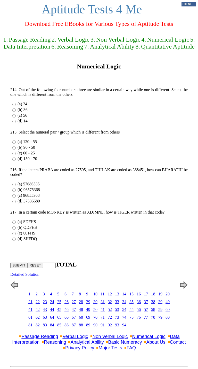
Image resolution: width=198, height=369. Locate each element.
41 (30, 309)
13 (117, 294)
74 (124, 317)
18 (153, 294)
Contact (178, 342)
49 (88, 309)
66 (66, 317)
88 (81, 325)
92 (110, 325)
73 (117, 317)
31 (103, 302)
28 (81, 302)
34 (124, 302)
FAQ (131, 347)
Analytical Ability (87, 342)
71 (103, 317)
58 (153, 309)
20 (168, 294)
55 (131, 309)
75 (131, 317)
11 (102, 294)
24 (52, 302)
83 (45, 325)
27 (74, 302)
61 (30, 317)
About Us (156, 342)
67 (74, 317)
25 (59, 302)
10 (95, 294)
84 (52, 325)
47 (74, 309)
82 (38, 325)
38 (153, 302)
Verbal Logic (75, 336)
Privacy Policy (79, 347)
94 (124, 325)
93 (117, 325)
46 (66, 309)
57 (146, 309)
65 (59, 317)
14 (124, 294)
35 (131, 302)
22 (38, 302)
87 (74, 325)
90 (95, 325)
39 (160, 302)
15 (131, 294)
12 (110, 294)
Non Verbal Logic (110, 336)
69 (88, 317)
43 (45, 309)
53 (117, 309)
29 (88, 302)
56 (139, 309)
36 (139, 302)
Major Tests (110, 347)
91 (103, 325)
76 (139, 317)
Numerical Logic (149, 336)
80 (168, 317)
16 (139, 294)
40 (168, 302)
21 (30, 302)
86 (66, 325)
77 (146, 317)
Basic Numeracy (125, 342)
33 (117, 302)
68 (81, 317)
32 (110, 302)
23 (45, 302)
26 (66, 302)
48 (81, 309)
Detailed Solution (24, 274)
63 (45, 317)
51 (103, 309)
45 (59, 309)
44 (52, 309)
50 (95, 309)
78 (153, 317)
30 (95, 302)
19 (160, 294)
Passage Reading (39, 336)
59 (160, 309)
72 (110, 317)
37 (146, 302)
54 (124, 309)
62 (38, 317)
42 (38, 309)
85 (59, 325)
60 (168, 309)
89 (88, 325)
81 (30, 325)
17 (146, 294)
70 (95, 317)
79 (160, 317)
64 (52, 317)
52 (110, 309)
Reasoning (55, 342)
